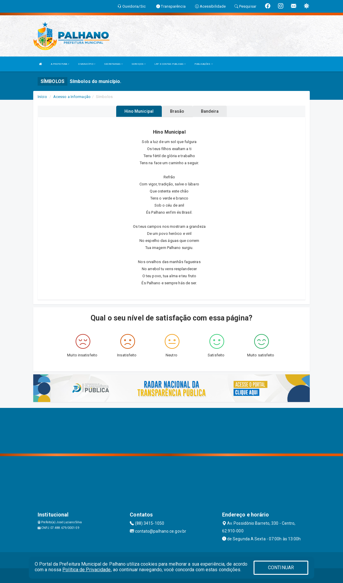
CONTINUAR (281, 567)
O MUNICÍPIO (86, 64)
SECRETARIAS (113, 64)
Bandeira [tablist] (210, 111)
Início (42, 96)
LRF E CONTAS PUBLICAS (170, 64)
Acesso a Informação (72, 96)
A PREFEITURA (60, 64)
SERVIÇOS (138, 64)
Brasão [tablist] (177, 111)
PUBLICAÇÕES (203, 64)
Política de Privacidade (86, 569)
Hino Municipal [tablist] (139, 111)
